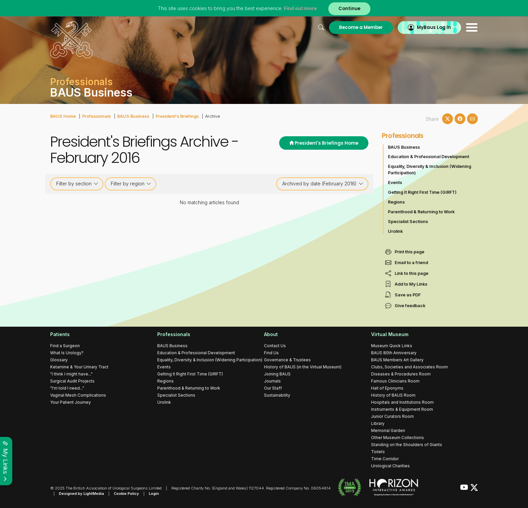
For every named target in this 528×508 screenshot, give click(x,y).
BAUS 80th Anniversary (394, 352)
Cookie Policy (126, 493)
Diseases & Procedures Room (401, 373)
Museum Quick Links (391, 345)
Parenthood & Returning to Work (421, 211)
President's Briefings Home (323, 143)
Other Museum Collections (397, 437)
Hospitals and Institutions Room (402, 402)
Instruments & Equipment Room (402, 409)
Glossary (59, 359)
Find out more (300, 8)
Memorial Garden (388, 430)
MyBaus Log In (434, 27)
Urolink (395, 231)
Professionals (96, 116)
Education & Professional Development (428, 156)
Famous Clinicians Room (395, 381)
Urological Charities (390, 465)
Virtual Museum (389, 334)
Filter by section (77, 184)
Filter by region (131, 184)
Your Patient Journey (70, 402)
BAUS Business (133, 116)
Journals (272, 381)
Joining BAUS (277, 373)
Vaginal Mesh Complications (78, 395)
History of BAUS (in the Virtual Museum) (302, 366)
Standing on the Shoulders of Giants (406, 444)
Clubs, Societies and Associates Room (409, 366)
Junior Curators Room (392, 416)
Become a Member (361, 27)
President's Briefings (177, 116)
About (271, 334)
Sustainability (277, 395)
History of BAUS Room (393, 395)
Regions (396, 202)
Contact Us (275, 345)
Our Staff (273, 388)
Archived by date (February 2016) (322, 184)
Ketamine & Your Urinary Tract (79, 366)
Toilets (378, 451)
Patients (60, 334)
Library (378, 423)
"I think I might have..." (71, 373)
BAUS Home (63, 116)
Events (395, 182)
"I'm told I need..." (67, 388)
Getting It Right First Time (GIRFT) (422, 192)
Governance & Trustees (287, 359)
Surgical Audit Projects (72, 381)
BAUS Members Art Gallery (397, 359)
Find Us (271, 352)
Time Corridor (385, 458)
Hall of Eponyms (387, 388)
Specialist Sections (408, 221)
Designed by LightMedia (81, 493)
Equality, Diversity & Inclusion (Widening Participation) (429, 169)
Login (154, 493)
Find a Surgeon (65, 345)
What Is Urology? (67, 352)
